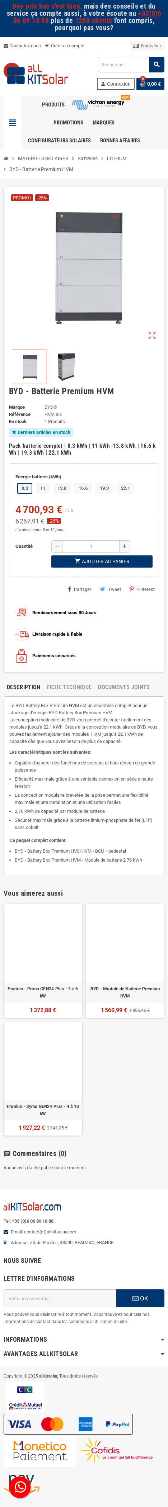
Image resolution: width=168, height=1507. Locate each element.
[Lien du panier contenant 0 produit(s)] (150, 84)
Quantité (24, 546)
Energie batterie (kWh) (38, 476)
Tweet (110, 589)
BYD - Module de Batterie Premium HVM (125, 992)
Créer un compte (64, 45)
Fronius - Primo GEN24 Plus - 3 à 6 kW (43, 992)
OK (140, 1298)
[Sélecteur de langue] (147, 46)
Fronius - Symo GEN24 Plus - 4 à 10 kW (43, 1110)
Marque (17, 407)
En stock (18, 421)
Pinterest (142, 589)
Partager (79, 589)
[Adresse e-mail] (60, 1298)
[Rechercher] (131, 64)
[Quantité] (91, 546)
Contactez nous (22, 45)
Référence (20, 414)
